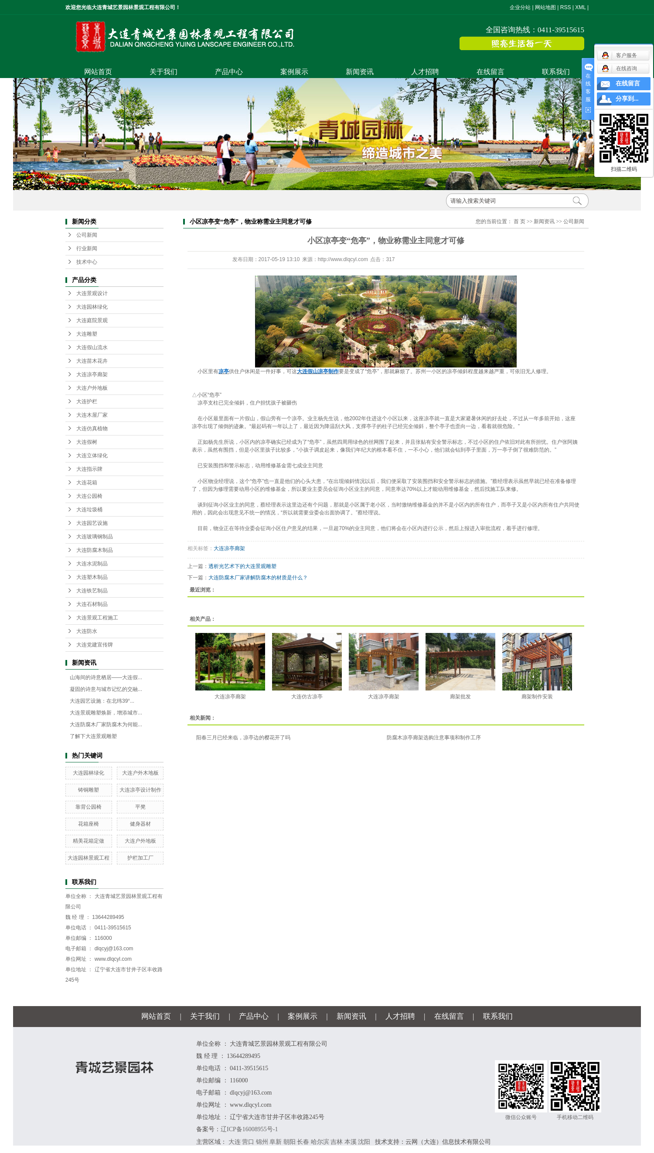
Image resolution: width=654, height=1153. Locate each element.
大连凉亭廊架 (92, 374)
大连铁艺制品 (92, 591)
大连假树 (86, 442)
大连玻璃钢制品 (94, 537)
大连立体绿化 (92, 455)
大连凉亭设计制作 (140, 790)
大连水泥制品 (92, 564)
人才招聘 (425, 71)
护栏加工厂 (140, 858)
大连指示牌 (89, 469)
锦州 (262, 1142)
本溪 (350, 1142)
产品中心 (229, 71)
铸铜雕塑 (88, 790)
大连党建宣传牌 (94, 645)
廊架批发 (460, 697)
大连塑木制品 (92, 577)
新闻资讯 (360, 71)
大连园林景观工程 (88, 858)
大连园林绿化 (92, 307)
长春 (303, 1142)
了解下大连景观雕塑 (93, 736)
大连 (234, 1142)
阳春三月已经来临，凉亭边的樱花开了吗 (243, 738)
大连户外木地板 (140, 773)
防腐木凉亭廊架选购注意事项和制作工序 (434, 738)
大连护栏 (86, 401)
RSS (565, 7)
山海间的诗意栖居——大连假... (106, 677)
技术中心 (86, 262)
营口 (248, 1142)
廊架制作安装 (537, 697)
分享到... (627, 98)
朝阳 (289, 1142)
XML (580, 7)
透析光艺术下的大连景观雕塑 (242, 566)
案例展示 (294, 71)
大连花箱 (86, 483)
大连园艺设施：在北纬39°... (102, 701)
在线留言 (490, 71)
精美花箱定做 (88, 841)
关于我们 (163, 71)
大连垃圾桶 (89, 510)
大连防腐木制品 (94, 550)
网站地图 (545, 7)
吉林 (336, 1142)
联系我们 (556, 71)
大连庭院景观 (92, 320)
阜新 (275, 1142)
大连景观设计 (92, 293)
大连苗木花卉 (92, 361)
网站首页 (98, 71)
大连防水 (86, 631)
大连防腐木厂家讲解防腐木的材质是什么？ (258, 578)
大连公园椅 (89, 496)
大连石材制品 (92, 604)
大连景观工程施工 (97, 618)
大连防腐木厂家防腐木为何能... (106, 724)
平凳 (140, 807)
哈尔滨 (320, 1142)
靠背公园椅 (88, 807)
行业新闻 (86, 248)
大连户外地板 (92, 388)
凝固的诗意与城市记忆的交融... (106, 689)
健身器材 (140, 824)
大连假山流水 (92, 347)
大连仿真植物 (92, 428)
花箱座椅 (88, 824)
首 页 (519, 221)
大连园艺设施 (92, 523)
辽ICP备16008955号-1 (249, 1129)
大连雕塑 (86, 334)
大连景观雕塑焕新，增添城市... (106, 713)
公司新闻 (86, 235)
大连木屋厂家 (92, 415)
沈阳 (364, 1142)
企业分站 (520, 7)
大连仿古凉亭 (307, 697)
